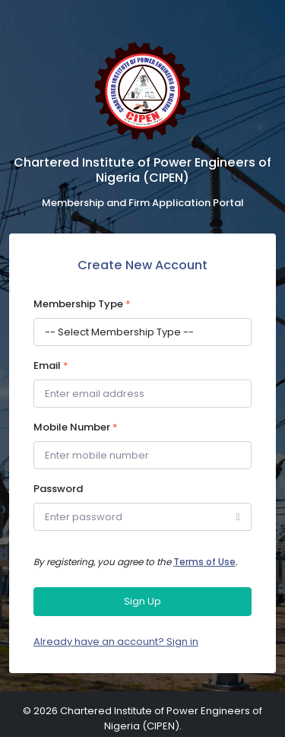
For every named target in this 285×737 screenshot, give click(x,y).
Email (50, 365)
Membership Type (82, 304)
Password (58, 488)
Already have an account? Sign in (115, 641)
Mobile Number (75, 427)
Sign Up (142, 601)
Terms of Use (204, 561)
